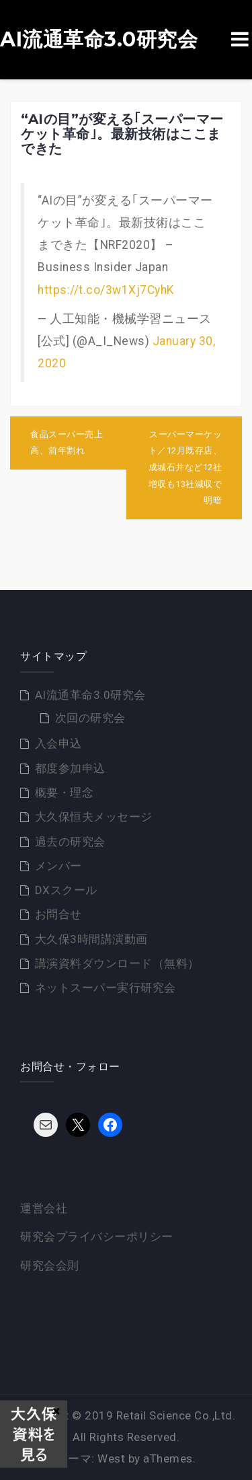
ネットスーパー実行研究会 (105, 987)
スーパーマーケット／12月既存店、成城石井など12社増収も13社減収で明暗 (185, 467)
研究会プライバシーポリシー (96, 1236)
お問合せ (58, 914)
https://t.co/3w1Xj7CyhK (106, 290)
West (111, 1458)
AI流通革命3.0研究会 (99, 40)
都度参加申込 (70, 768)
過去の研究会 (70, 841)
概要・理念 (64, 792)
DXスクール (66, 890)
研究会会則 (49, 1265)
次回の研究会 (90, 718)
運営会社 (43, 1208)
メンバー (58, 866)
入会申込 (58, 743)
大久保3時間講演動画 (91, 939)
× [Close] (56, 1411)
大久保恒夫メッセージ (94, 816)
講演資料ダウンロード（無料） (117, 963)
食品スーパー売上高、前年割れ (66, 442)
